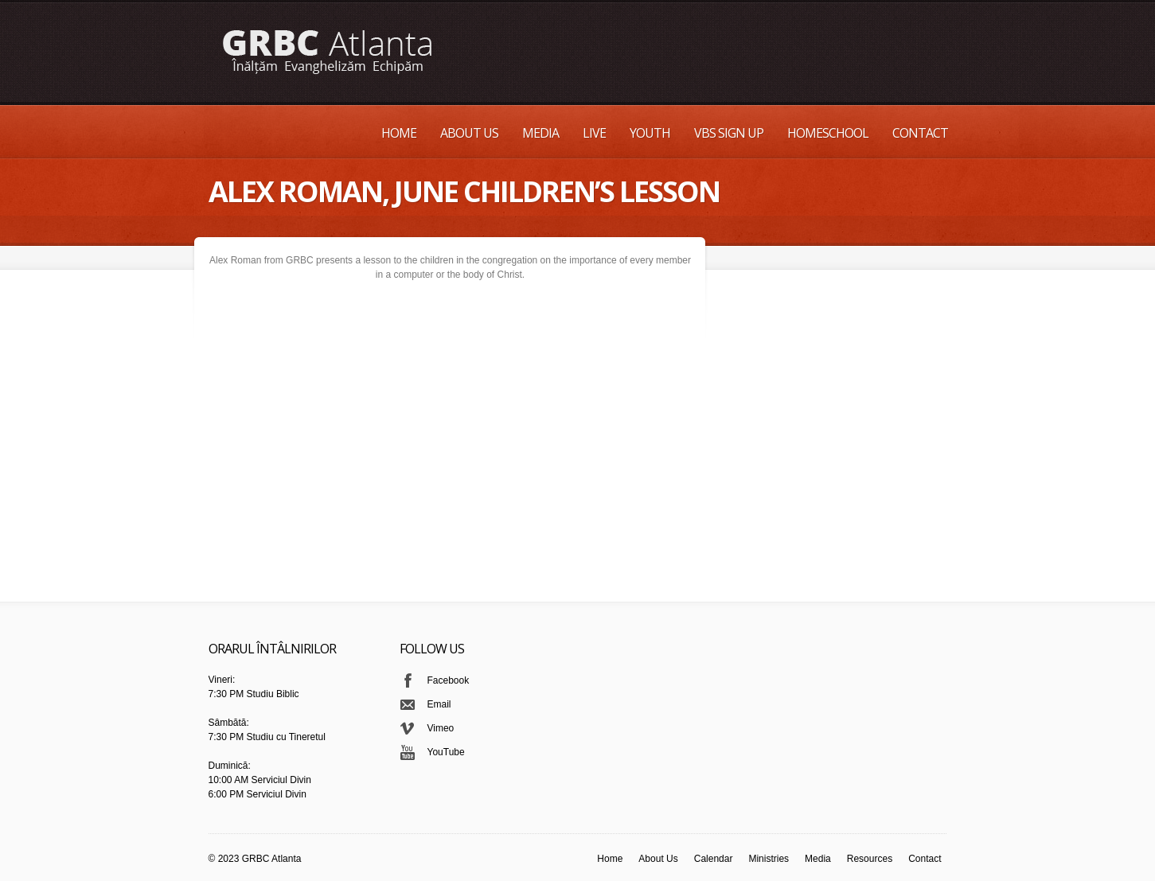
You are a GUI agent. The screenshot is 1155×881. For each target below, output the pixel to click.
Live (594, 133)
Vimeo (441, 728)
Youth (650, 133)
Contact (920, 133)
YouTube (446, 752)
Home (398, 133)
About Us (469, 133)
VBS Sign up (728, 133)
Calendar (713, 858)
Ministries (768, 858)
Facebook (448, 680)
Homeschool (827, 133)
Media (540, 133)
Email (439, 704)
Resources (869, 858)
